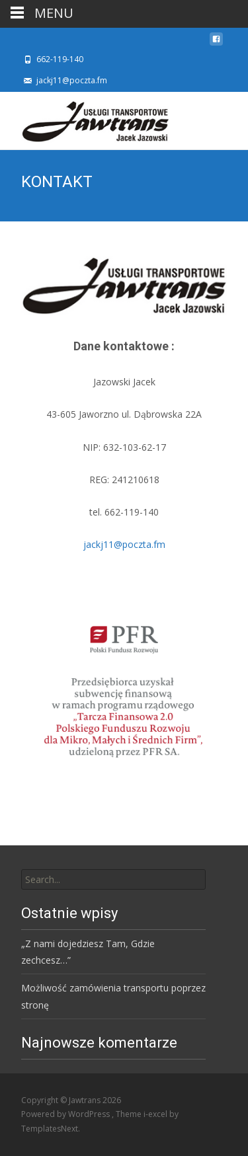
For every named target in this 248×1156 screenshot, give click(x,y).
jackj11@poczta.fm (124, 544)
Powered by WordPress (66, 1114)
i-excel (156, 1114)
